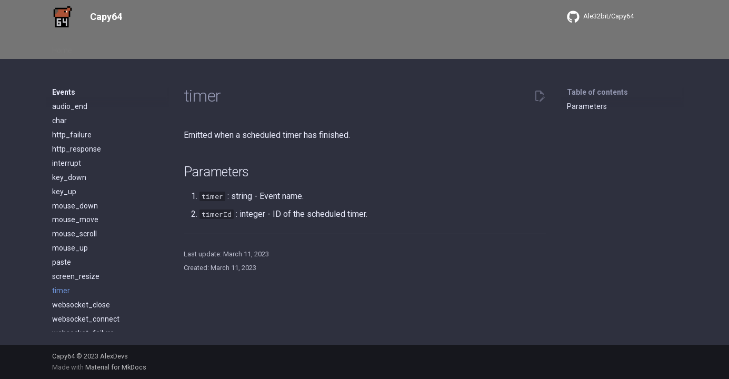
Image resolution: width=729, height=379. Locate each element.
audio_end (69, 106)
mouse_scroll (74, 234)
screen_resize (75, 276)
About (96, 47)
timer (61, 290)
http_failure (72, 135)
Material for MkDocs (115, 367)
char (59, 120)
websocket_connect (85, 319)
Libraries (170, 47)
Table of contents (597, 92)
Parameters (587, 106)
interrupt (66, 163)
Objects (211, 47)
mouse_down (75, 206)
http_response (76, 149)
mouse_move (75, 219)
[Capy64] (62, 17)
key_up (64, 191)
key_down (69, 177)
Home (62, 47)
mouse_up (70, 248)
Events (131, 47)
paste (61, 262)
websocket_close (81, 305)
